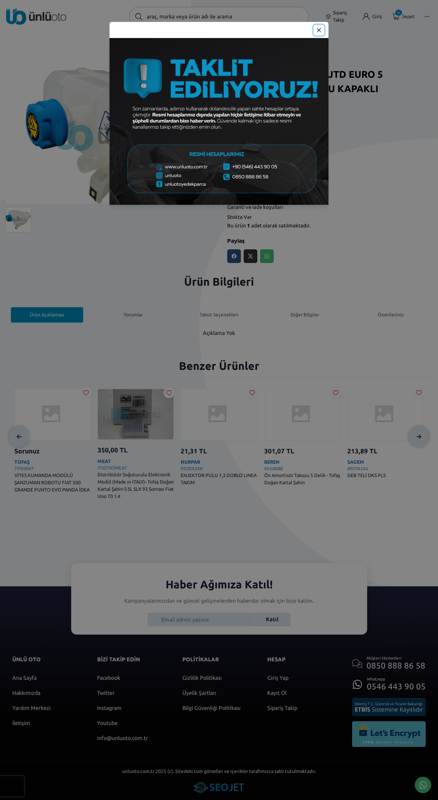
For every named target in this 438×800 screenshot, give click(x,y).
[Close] (318, 30)
